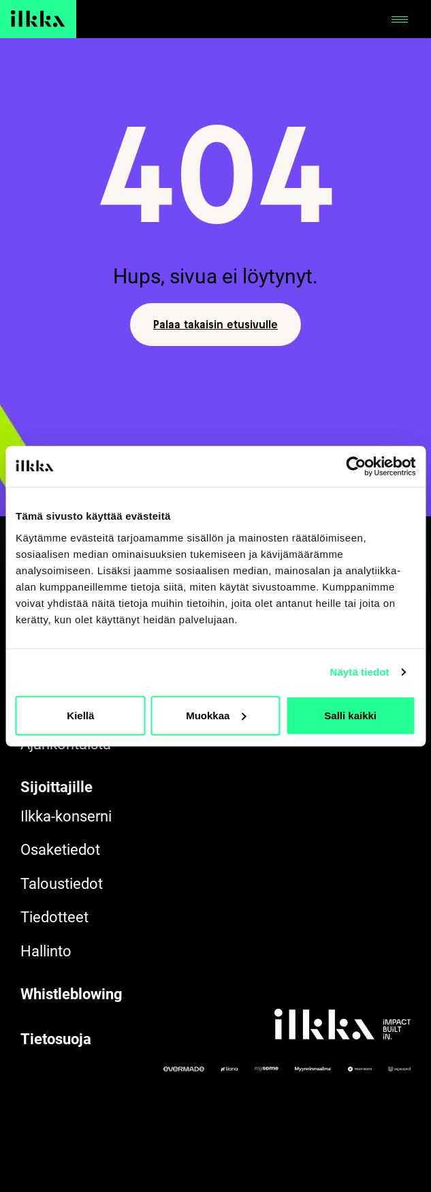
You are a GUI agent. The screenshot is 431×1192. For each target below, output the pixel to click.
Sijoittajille (56, 787)
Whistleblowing (71, 994)
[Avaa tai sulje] (400, 19)
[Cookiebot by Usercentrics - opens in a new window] (355, 466)
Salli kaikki (350, 715)
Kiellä (80, 715)
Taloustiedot (61, 883)
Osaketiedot (60, 849)
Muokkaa (216, 715)
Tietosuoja (55, 1039)
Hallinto (45, 951)
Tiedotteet (54, 917)
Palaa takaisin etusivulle (215, 324)
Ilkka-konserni (66, 816)
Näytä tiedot (359, 672)
